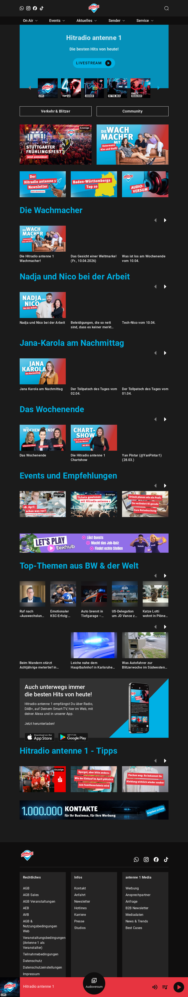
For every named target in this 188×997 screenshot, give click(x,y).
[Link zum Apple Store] (40, 738)
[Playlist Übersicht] (165, 987)
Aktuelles (87, 20)
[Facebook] (35, 8)
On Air (31, 20)
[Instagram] (28, 8)
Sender (117, 20)
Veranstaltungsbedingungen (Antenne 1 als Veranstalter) (43, 943)
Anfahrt (80, 895)
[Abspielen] (179, 987)
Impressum (31, 974)
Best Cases (134, 928)
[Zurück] (155, 220)
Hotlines (80, 908)
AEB (26, 908)
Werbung (132, 888)
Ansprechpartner (138, 895)
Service (146, 20)
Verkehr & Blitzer (55, 111)
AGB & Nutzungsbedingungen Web (40, 926)
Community (132, 111)
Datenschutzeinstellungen (42, 967)
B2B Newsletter (137, 908)
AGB (26, 888)
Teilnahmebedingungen (41, 954)
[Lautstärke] (155, 987)
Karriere (80, 915)
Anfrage (132, 901)
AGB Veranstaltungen (39, 901)
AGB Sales (31, 895)
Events (57, 20)
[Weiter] (165, 220)
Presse (79, 921)
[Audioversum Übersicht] (94, 983)
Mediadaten (135, 915)
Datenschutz (32, 961)
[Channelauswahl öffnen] (166, 8)
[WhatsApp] (22, 8)
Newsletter (82, 901)
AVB (26, 915)
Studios (80, 928)
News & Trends (137, 921)
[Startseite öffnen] (94, 8)
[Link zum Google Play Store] (73, 738)
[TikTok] (42, 8)
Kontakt (80, 888)
